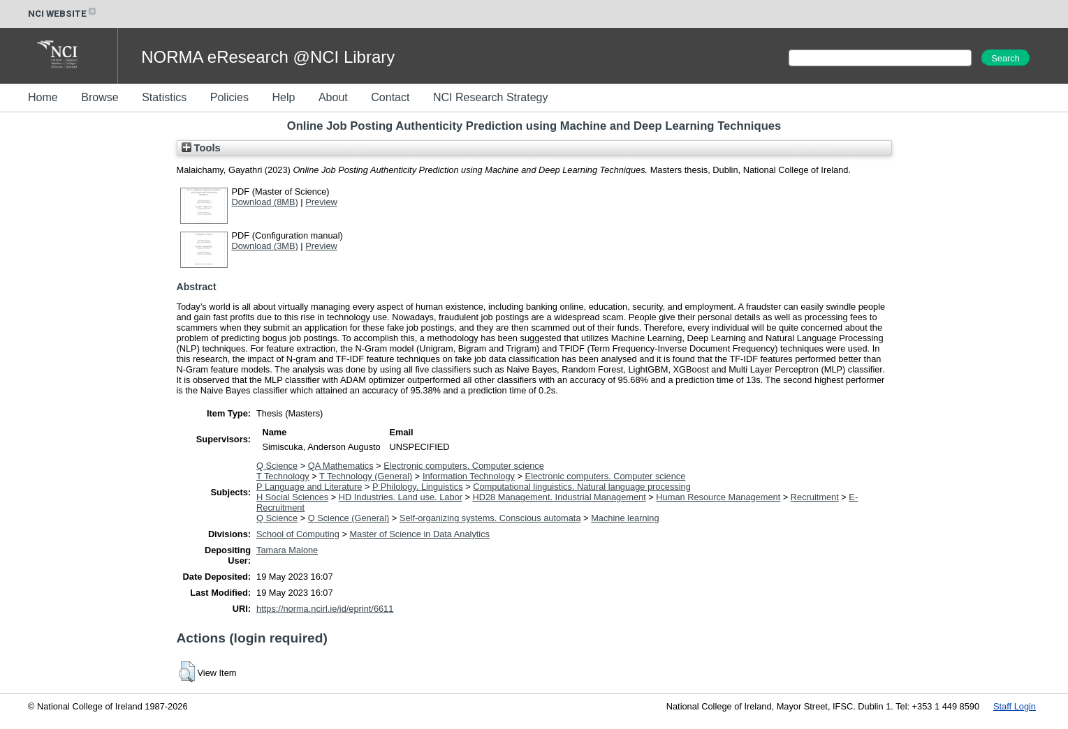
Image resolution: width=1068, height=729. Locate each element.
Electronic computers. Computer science (463, 465)
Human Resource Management (718, 497)
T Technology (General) (365, 476)
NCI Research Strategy (490, 97)
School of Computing (297, 534)
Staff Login (1014, 706)
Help (283, 97)
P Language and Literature (309, 486)
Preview (321, 202)
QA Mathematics (341, 465)
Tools (201, 147)
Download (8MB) (265, 202)
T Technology (282, 476)
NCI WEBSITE (63, 13)
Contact (390, 97)
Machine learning (625, 518)
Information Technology (469, 476)
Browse (99, 97)
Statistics (164, 97)
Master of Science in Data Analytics (419, 534)
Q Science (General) (349, 518)
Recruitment (815, 497)
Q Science (277, 465)
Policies (229, 97)
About (333, 97)
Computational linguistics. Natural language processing (582, 486)
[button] (187, 671)
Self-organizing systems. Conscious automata (490, 518)
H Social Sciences (292, 497)
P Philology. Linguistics (417, 486)
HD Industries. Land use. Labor (400, 497)
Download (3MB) (265, 246)
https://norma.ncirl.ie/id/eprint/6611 (324, 608)
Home (43, 97)
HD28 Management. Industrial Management (559, 497)
